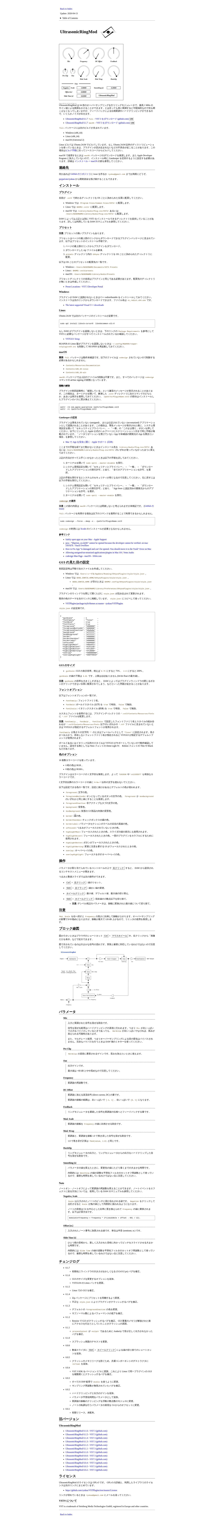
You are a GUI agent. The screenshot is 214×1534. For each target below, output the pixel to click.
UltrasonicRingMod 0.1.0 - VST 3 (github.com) (86, 1463)
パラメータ (67, 1022)
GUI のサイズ (67, 675)
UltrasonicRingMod (78, 31)
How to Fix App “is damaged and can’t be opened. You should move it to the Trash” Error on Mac (108, 550)
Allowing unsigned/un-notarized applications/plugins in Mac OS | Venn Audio (100, 554)
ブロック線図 (69, 939)
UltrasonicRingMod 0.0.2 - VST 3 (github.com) (86, 1480)
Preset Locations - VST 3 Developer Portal (84, 286)
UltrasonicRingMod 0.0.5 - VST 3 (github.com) (86, 1470)
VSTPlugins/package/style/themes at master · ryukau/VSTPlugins (94, 605)
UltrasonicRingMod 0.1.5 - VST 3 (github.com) (86, 1445)
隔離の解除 (64, 386)
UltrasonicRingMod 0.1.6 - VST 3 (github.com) (86, 1441)
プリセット (65, 227)
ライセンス (67, 1487)
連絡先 (64, 167)
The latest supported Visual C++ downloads (85, 305)
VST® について (68, 1511)
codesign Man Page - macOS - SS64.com (84, 558)
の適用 (67, 502)
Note (61, 1193)
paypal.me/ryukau (67, 179)
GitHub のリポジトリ (80, 174)
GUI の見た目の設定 (74, 564)
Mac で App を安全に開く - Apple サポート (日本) (89, 443)
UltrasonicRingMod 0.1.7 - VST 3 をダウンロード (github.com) (97, 119)
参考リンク (64, 536)
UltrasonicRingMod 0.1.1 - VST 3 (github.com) (86, 1459)
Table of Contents (70, 18)
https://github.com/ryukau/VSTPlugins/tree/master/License (91, 1501)
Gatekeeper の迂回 (68, 419)
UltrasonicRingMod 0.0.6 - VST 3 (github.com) (86, 1466)
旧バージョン (69, 1429)
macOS (63, 352)
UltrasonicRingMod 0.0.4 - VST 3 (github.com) (86, 1473)
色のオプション (68, 764)
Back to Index (66, 9)
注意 (62, 920)
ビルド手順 (71, 150)
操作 (62, 871)
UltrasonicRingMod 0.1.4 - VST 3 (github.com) (86, 1448)
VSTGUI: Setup (73, 339)
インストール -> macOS (86, 161)
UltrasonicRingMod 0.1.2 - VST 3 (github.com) (86, 1456)
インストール (69, 185)
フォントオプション (70, 700)
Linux (62, 310)
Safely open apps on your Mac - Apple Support (86, 541)
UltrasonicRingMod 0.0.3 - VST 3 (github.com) (86, 1477)
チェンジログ (69, 1272)
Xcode (83, 530)
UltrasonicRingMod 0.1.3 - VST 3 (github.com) (86, 1452)
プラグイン (65, 192)
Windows (64, 291)
